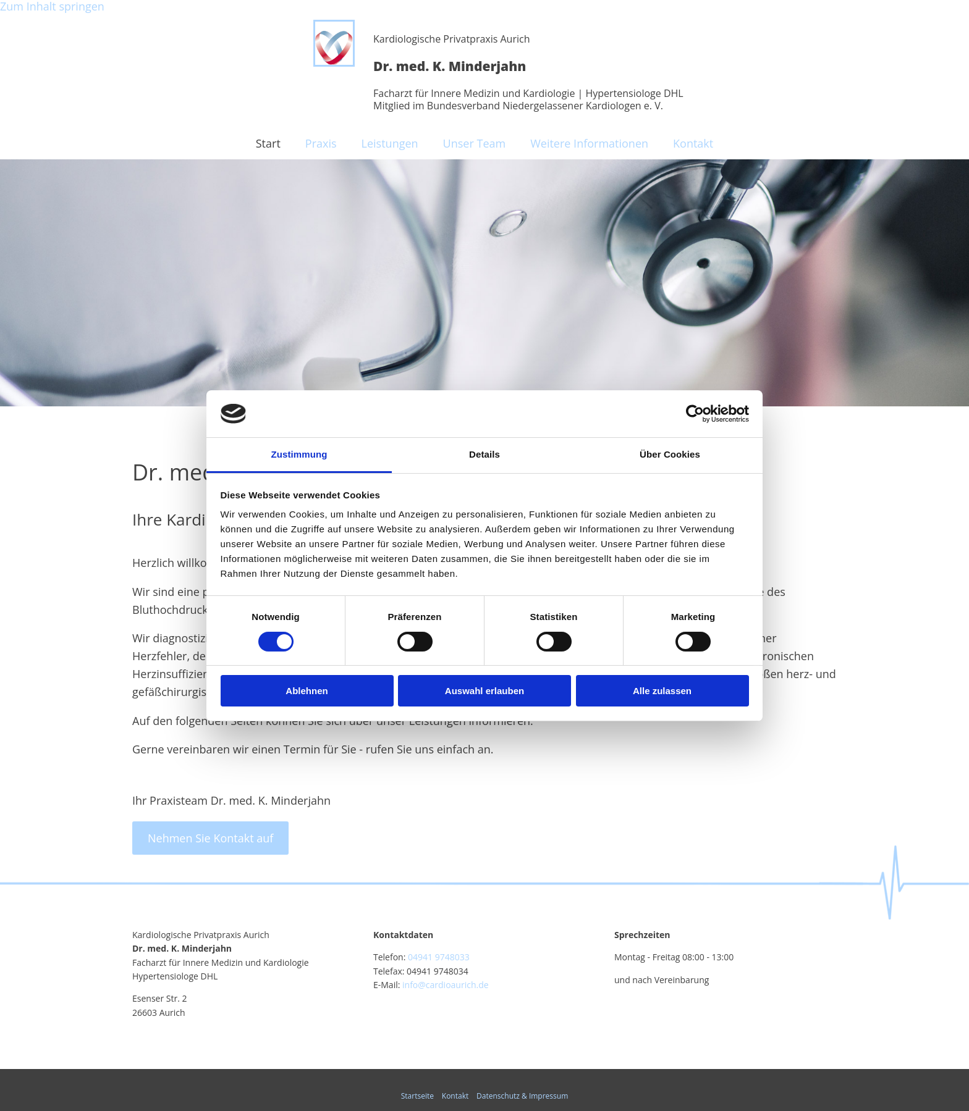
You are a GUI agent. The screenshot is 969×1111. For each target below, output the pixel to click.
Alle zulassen (662, 690)
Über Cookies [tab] (670, 454)
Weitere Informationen (589, 143)
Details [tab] (484, 454)
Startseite (417, 1096)
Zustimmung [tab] (299, 454)
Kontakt (693, 143)
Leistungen (390, 143)
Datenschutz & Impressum (522, 1096)
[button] (210, 838)
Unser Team (474, 143)
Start (268, 143)
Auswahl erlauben (484, 690)
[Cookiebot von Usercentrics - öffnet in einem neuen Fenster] (695, 414)
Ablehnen (307, 690)
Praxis (321, 143)
